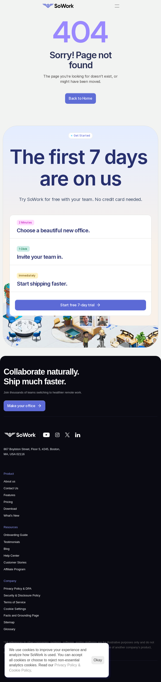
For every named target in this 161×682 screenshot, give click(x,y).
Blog (7, 548)
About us (9, 481)
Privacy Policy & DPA (18, 588)
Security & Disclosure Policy (22, 595)
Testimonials (12, 542)
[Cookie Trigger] (15, 609)
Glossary (9, 629)
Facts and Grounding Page (21, 615)
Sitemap (9, 622)
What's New (11, 515)
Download (10, 508)
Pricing (8, 502)
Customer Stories (15, 562)
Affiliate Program (14, 569)
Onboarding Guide (16, 535)
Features (9, 495)
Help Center (11, 555)
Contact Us (11, 488)
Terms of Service (15, 602)
